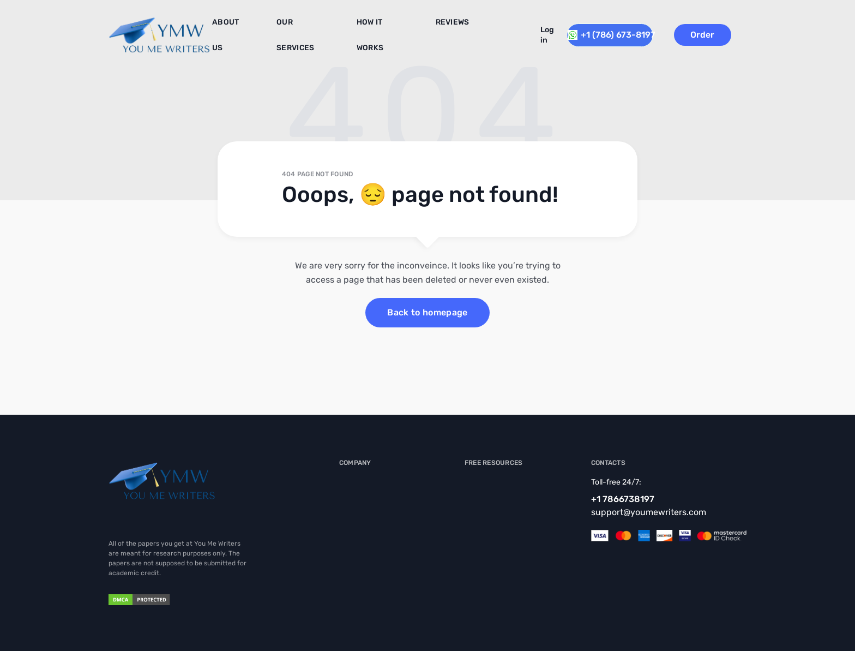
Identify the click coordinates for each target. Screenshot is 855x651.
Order (719, 30)
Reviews (430, 27)
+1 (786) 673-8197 (614, 30)
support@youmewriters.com (648, 512)
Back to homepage (427, 312)
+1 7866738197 (622, 499)
